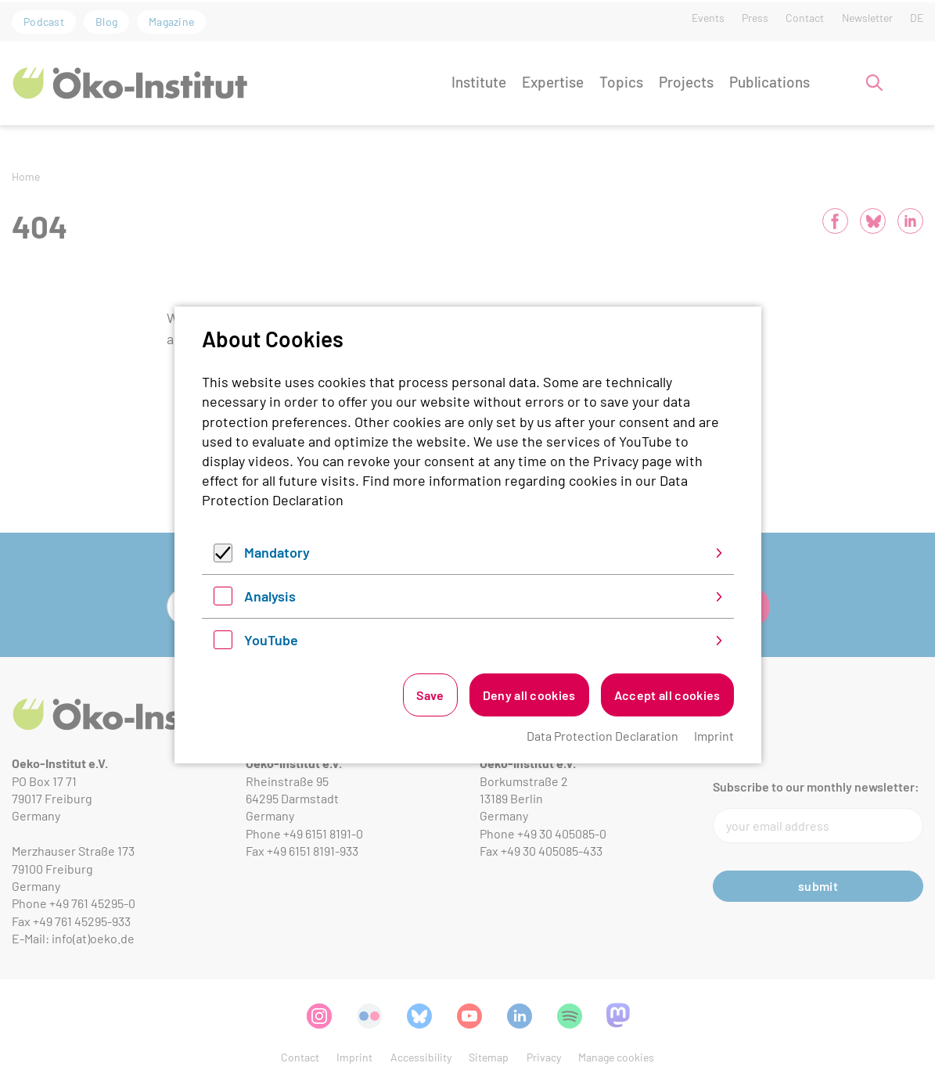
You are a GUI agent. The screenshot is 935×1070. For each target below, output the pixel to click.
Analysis (270, 596)
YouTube (271, 639)
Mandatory (277, 552)
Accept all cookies (667, 695)
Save (430, 695)
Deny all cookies (529, 695)
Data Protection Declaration (602, 735)
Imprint (714, 735)
